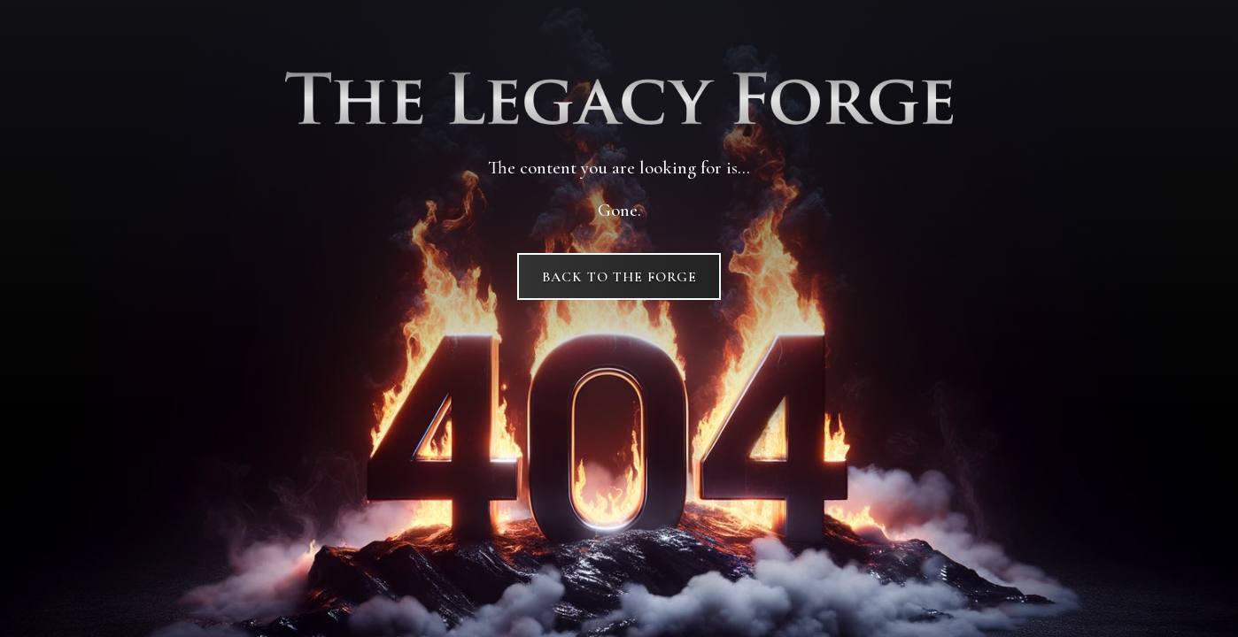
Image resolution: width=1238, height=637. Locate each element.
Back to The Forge (619, 277)
